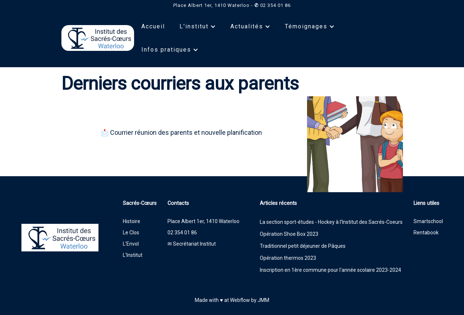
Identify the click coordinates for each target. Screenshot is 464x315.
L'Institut (132, 255)
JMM (263, 300)
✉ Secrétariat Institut (192, 244)
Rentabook (426, 232)
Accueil (153, 26)
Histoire (131, 221)
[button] (197, 26)
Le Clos (131, 232)
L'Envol (131, 244)
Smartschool (428, 221)
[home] (97, 38)
